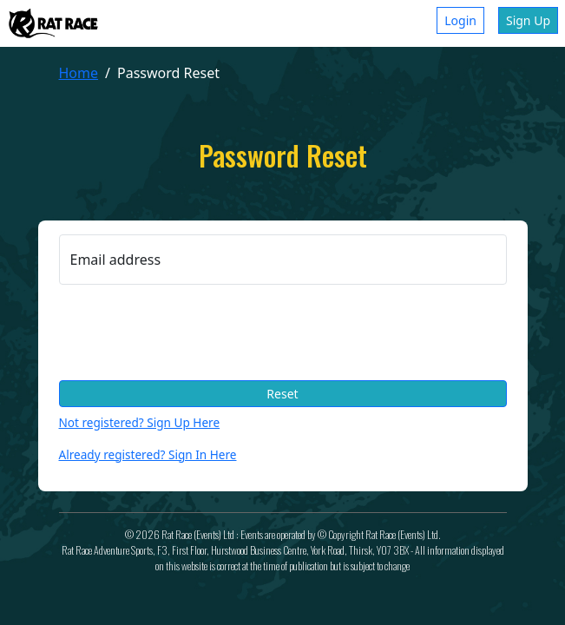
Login (460, 20)
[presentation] (191, 332)
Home (79, 72)
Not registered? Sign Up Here (139, 422)
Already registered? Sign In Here (148, 454)
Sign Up (528, 20)
